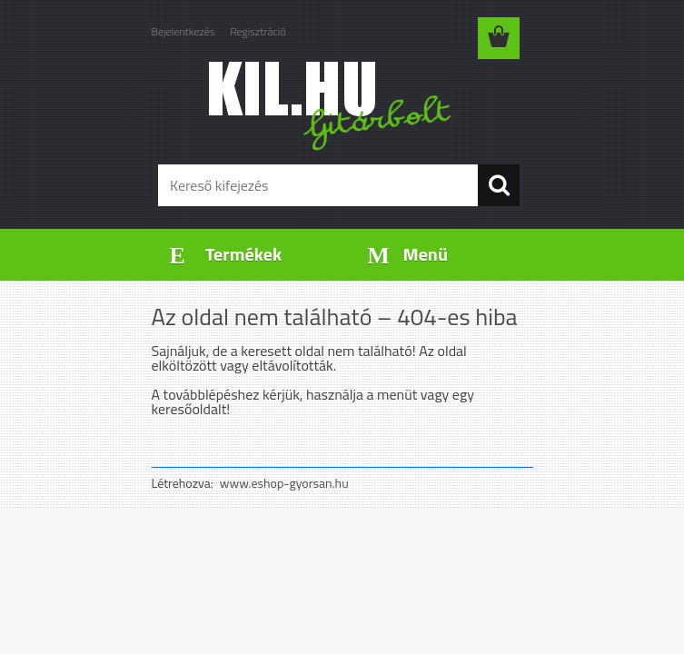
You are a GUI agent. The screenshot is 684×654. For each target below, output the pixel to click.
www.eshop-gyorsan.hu (284, 482)
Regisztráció (257, 31)
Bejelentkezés (183, 31)
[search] (499, 185)
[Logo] (331, 105)
